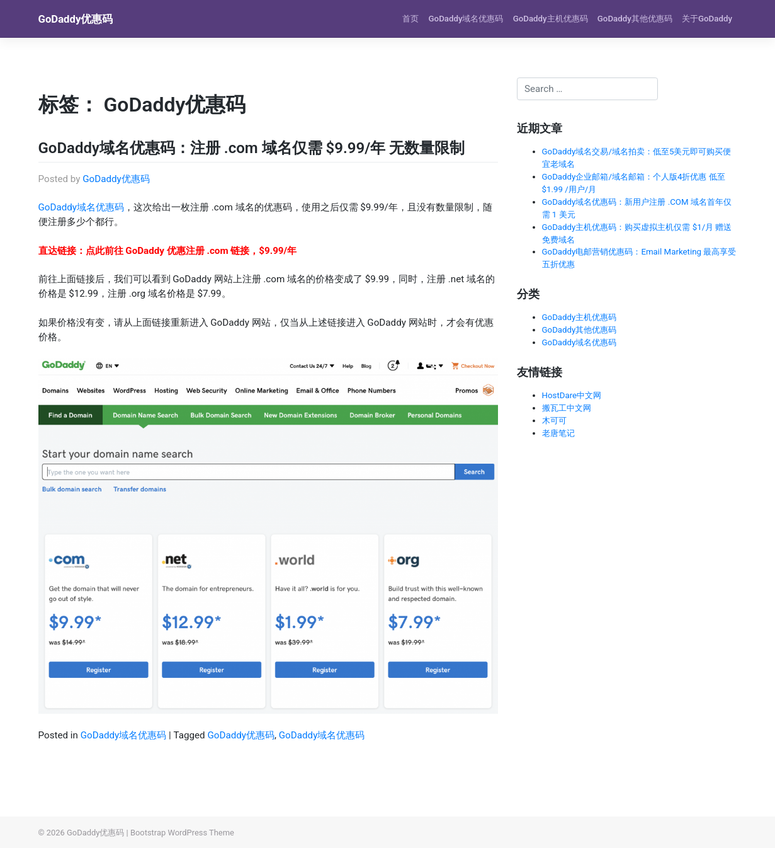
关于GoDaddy (707, 18)
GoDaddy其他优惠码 (634, 18)
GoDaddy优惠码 (75, 19)
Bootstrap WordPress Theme (182, 832)
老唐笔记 (558, 433)
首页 (410, 18)
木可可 (554, 420)
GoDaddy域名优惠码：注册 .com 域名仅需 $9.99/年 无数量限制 (251, 148)
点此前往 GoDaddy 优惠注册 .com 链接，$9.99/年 (191, 250)
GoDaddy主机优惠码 (550, 18)
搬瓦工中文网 (566, 408)
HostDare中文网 (572, 395)
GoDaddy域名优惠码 (466, 18)
